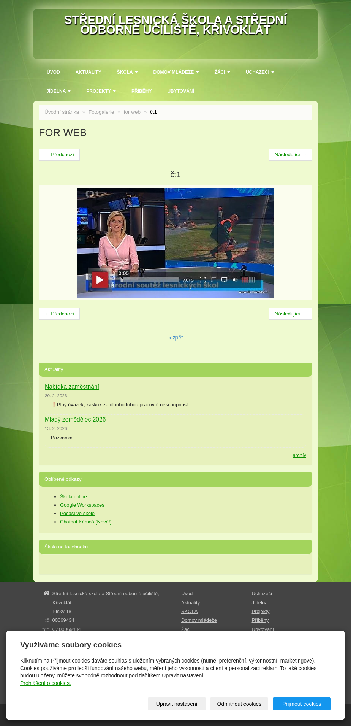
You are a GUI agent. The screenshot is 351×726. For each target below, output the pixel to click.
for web (132, 112)
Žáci (222, 72)
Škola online (73, 496)
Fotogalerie (101, 112)
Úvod (53, 72)
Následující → (291, 154)
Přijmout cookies (301, 704)
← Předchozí (59, 154)
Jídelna (58, 91)
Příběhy (141, 91)
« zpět (175, 337)
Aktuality (88, 72)
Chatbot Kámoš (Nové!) (86, 522)
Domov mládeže (176, 72)
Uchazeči (260, 72)
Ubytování (180, 91)
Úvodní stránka (61, 112)
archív (299, 455)
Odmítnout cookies (239, 704)
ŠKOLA (127, 72)
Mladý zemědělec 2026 (75, 419)
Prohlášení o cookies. (45, 683)
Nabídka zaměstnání (72, 387)
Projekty (101, 91)
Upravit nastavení (177, 704)
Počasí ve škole (77, 513)
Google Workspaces (82, 505)
